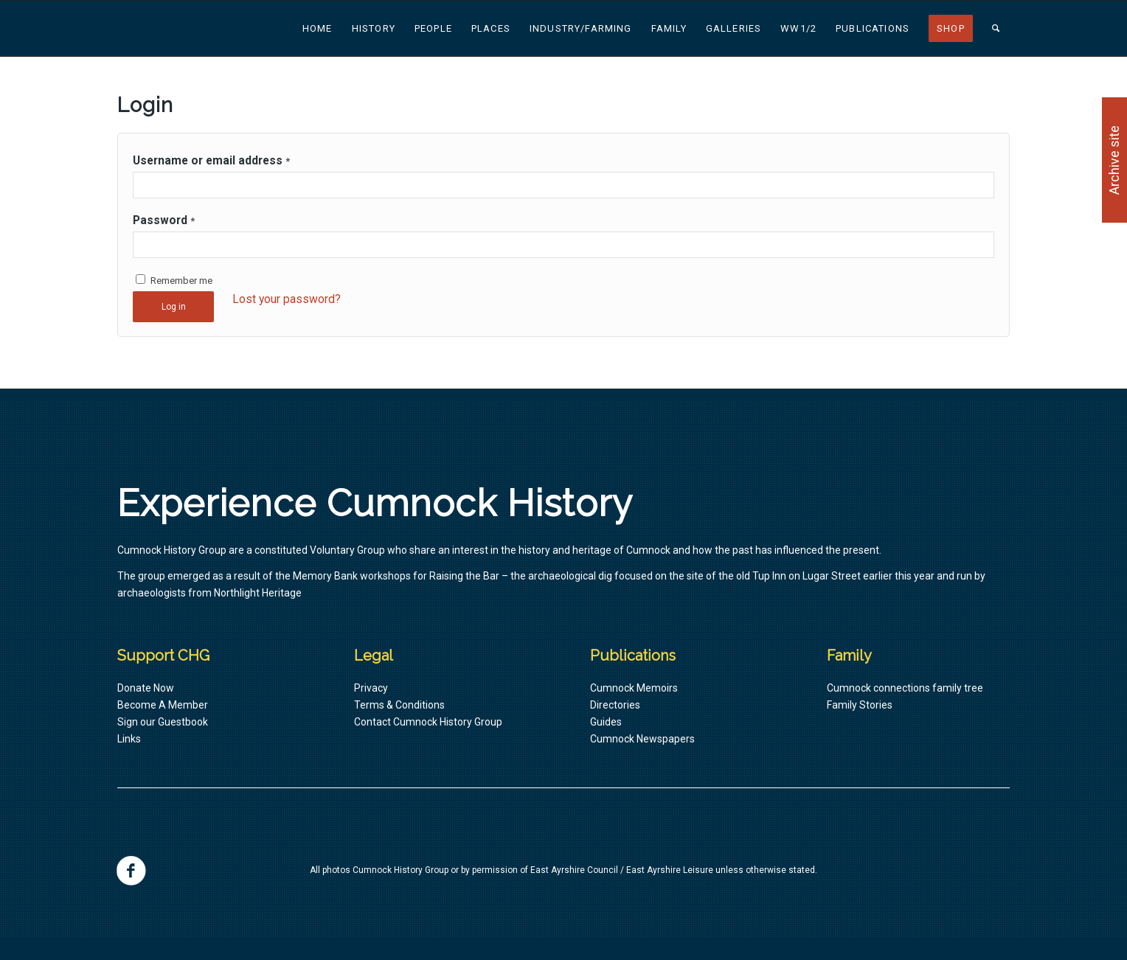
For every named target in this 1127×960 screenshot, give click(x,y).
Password (164, 220)
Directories (615, 705)
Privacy (371, 688)
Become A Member (162, 705)
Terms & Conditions (399, 705)
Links (129, 739)
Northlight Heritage (258, 593)
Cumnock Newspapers (642, 739)
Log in (174, 307)
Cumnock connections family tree (905, 688)
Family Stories (859, 705)
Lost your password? (286, 299)
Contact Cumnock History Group (428, 722)
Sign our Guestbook (162, 722)
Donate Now (145, 688)
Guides (606, 722)
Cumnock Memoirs (634, 688)
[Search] (996, 28)
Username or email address (211, 160)
